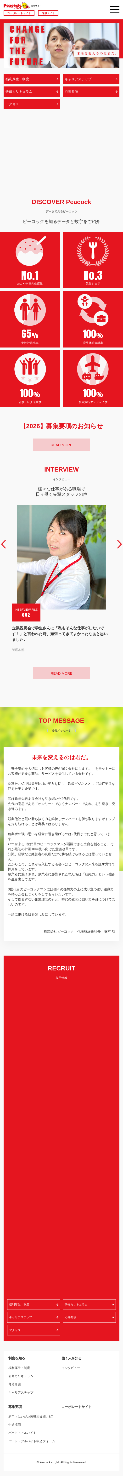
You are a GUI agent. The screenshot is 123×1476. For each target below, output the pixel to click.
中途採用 (14, 1424)
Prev (3, 544)
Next (119, 544)
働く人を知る (72, 1358)
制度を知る (16, 1358)
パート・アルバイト (22, 1433)
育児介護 (14, 1384)
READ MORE (62, 445)
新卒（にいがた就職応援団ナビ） (31, 1416)
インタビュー (71, 1368)
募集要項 (15, 1407)
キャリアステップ (20, 1392)
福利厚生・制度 (19, 1368)
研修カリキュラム (20, 1376)
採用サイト (48, 13)
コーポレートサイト (19, 13)
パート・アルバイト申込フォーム (31, 1441)
